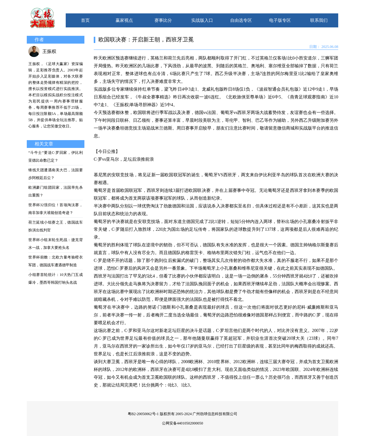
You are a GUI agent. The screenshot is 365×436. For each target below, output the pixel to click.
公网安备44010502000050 (182, 423)
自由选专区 (241, 20)
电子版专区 (280, 20)
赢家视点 (124, 20)
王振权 (49, 51)
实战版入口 (202, 20)
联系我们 (319, 20)
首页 (85, 20)
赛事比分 (163, 20)
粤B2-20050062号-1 (143, 414)
